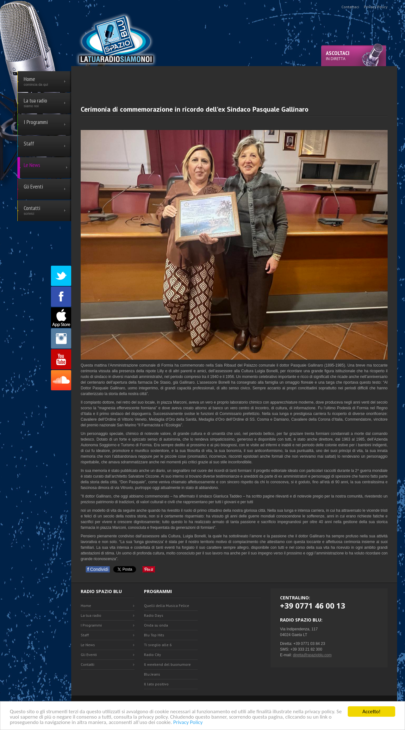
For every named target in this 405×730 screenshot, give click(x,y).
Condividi (97, 569)
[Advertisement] (234, 80)
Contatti (87, 664)
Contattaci (350, 6)
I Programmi (91, 625)
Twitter (61, 276)
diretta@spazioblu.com (312, 655)
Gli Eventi (89, 654)
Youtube (61, 359)
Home (86, 605)
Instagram (61, 338)
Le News (88, 644)
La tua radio (91, 615)
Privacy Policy (187, 723)
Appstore (61, 317)
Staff (85, 635)
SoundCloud (61, 380)
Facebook (61, 297)
